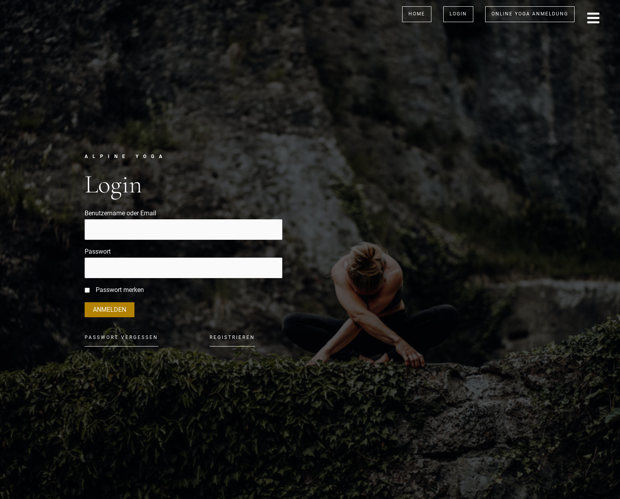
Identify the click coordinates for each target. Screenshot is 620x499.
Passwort (98, 251)
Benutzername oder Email (120, 213)
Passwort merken (120, 290)
